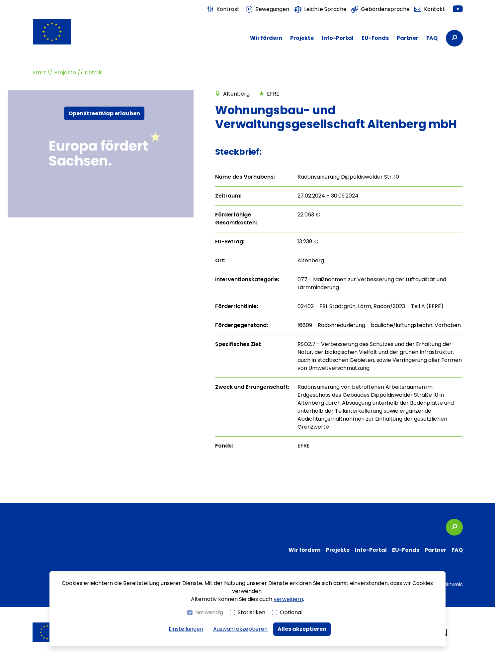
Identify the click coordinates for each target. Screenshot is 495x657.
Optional (291, 612)
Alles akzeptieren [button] (302, 629)
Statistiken (251, 612)
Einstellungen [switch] (186, 629)
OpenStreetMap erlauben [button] (104, 113)
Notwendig (209, 612)
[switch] (223, 9)
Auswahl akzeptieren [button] (240, 629)
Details (94, 72)
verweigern (288, 599)
